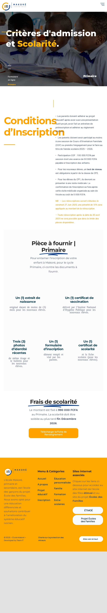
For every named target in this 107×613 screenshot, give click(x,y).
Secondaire (13, 89)
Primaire (12, 84)
